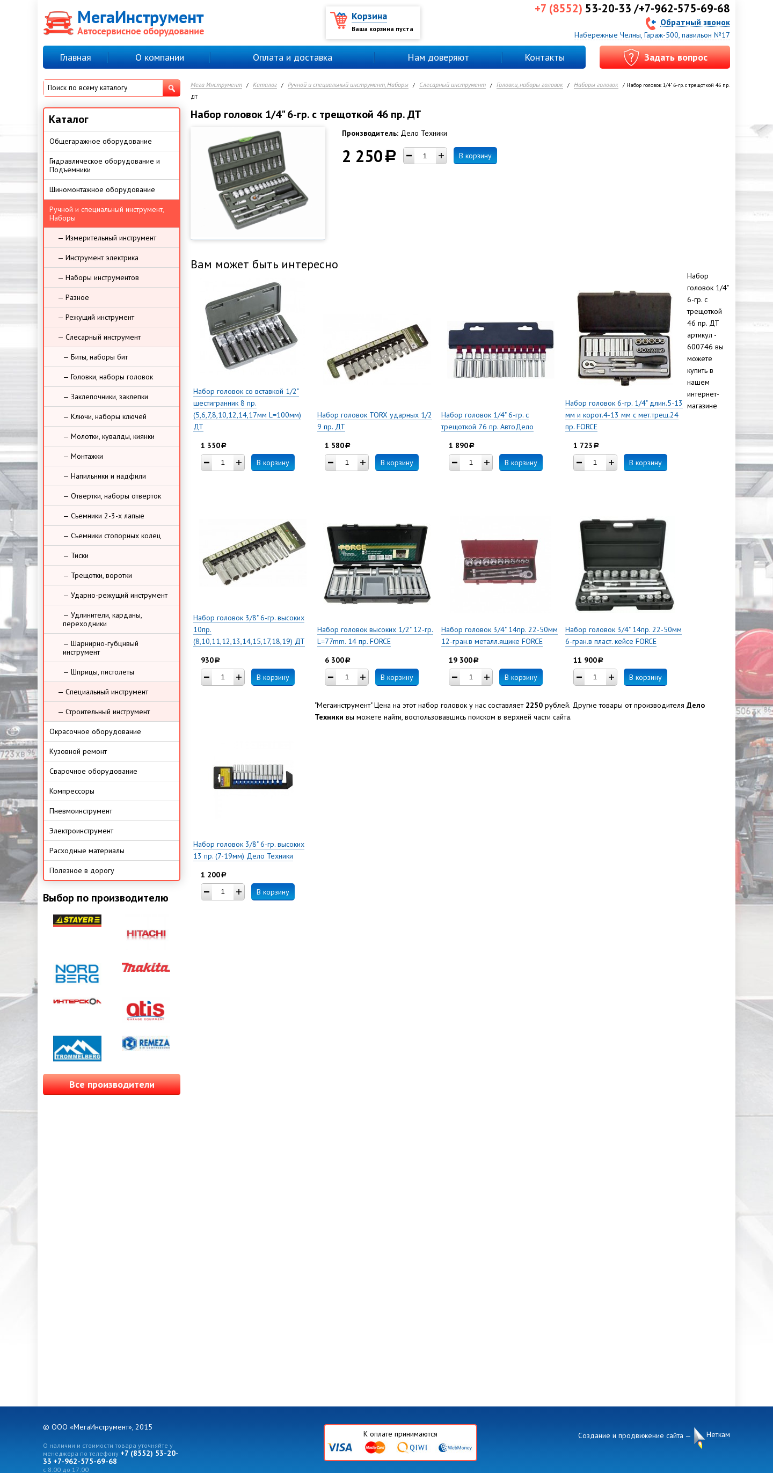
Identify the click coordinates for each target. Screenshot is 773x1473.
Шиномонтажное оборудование (102, 189)
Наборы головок (596, 85)
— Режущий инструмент (95, 317)
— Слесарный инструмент (99, 337)
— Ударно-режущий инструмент (115, 595)
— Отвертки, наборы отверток (112, 496)
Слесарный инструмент (452, 85)
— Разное (73, 297)
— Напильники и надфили (104, 476)
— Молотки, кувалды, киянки (109, 436)
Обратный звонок (695, 22)
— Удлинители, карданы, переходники (102, 619)
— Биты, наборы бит (95, 357)
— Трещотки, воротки (97, 575)
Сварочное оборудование (93, 771)
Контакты (544, 57)
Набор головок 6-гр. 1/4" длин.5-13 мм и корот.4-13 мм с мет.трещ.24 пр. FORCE (624, 414)
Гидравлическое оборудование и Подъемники (104, 165)
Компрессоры (71, 791)
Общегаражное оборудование (100, 141)
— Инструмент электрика (97, 257)
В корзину (475, 155)
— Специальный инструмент (102, 692)
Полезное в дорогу (81, 870)
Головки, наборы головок (530, 85)
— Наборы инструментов (98, 277)
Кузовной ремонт (78, 751)
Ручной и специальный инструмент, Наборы (348, 85)
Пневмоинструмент (80, 811)
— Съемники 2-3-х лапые (103, 516)
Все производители (112, 1084)
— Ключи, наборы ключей (105, 416)
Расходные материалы (87, 850)
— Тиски (76, 555)
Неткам (718, 1435)
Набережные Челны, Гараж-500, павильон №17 (652, 35)
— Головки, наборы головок (108, 377)
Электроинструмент (81, 831)
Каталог (265, 85)
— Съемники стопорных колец (112, 535)
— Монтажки (83, 456)
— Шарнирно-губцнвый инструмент (100, 648)
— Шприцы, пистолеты (98, 672)
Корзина (369, 16)
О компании (159, 57)
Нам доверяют (438, 57)
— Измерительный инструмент (106, 238)
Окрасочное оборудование (95, 731)
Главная (75, 57)
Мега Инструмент (216, 85)
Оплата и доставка (292, 57)
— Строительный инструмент (103, 711)
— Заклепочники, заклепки (105, 396)
